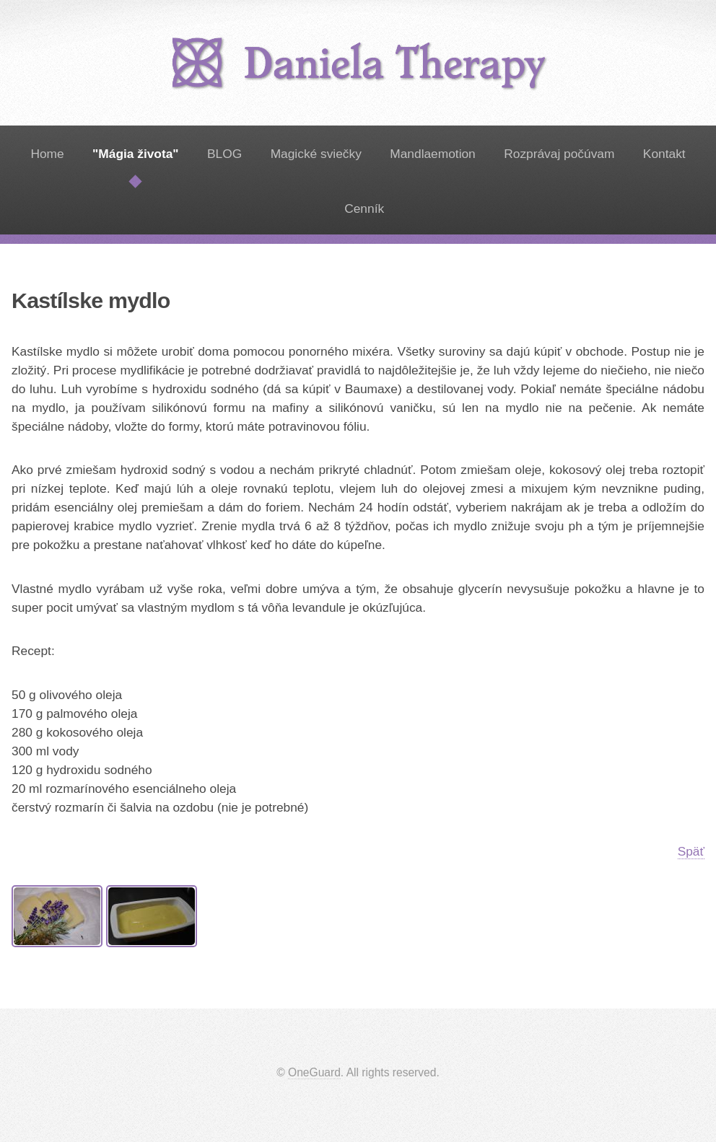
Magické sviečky (316, 153)
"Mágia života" (135, 153)
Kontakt (664, 153)
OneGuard (314, 1072)
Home (47, 153)
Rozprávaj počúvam (559, 153)
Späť (691, 851)
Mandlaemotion (432, 153)
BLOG (224, 153)
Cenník (364, 208)
